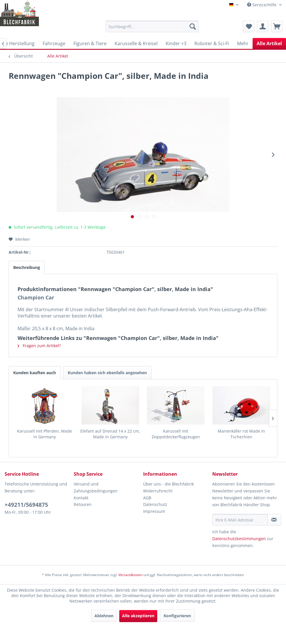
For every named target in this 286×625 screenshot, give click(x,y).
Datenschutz (155, 504)
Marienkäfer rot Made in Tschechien (241, 433)
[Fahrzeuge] (54, 43)
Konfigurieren (177, 615)
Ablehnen (103, 615)
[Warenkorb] (277, 26)
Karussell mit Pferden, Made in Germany (44, 433)
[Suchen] (193, 26)
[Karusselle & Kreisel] (136, 43)
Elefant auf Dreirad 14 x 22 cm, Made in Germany (110, 433)
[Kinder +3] (176, 43)
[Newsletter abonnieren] (274, 519)
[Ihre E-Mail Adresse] (240, 519)
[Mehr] (243, 43)
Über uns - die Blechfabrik (168, 484)
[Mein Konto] (262, 26)
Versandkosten (130, 574)
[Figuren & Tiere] (90, 43)
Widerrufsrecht (158, 491)
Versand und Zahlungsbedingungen (96, 487)
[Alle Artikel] (269, 43)
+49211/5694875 (26, 505)
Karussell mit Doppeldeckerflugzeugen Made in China (176, 434)
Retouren (83, 504)
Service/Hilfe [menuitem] (262, 4)
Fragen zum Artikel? (39, 345)
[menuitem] (152, 26)
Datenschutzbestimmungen (239, 538)
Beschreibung (26, 267)
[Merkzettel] (248, 26)
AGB (147, 497)
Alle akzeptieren (138, 615)
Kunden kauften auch (34, 372)
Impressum (154, 511)
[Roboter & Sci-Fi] (211, 43)
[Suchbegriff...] (152, 26)
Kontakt (81, 497)
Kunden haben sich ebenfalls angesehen (107, 372)
